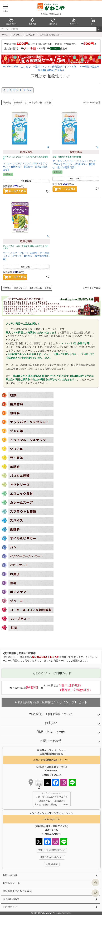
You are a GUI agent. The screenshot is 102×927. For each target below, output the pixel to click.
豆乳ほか (30, 35)
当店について (11, 21)
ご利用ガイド (10, 906)
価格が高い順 (35, 102)
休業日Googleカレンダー (52, 857)
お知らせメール (11, 883)
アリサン (17, 35)
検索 (99, 29)
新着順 (48, 102)
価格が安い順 (20, 102)
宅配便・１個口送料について (51, 714)
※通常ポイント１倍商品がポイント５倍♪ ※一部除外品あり (51, 67)
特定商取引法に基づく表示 (17, 891)
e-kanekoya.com (51, 819)
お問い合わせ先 (51, 741)
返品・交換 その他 (51, 732)
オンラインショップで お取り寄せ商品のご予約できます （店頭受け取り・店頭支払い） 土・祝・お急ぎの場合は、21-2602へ (52, 799)
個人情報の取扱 (11, 899)
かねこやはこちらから (51, 760)
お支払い (51, 723)
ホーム (5, 35)
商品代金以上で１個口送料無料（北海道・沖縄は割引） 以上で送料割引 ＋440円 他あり (50, 46)
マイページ (74, 21)
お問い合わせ (10, 875)
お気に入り (52, 21)
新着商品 (32, 21)
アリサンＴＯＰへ (19, 90)
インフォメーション (51, 813)
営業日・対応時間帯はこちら (51, 850)
